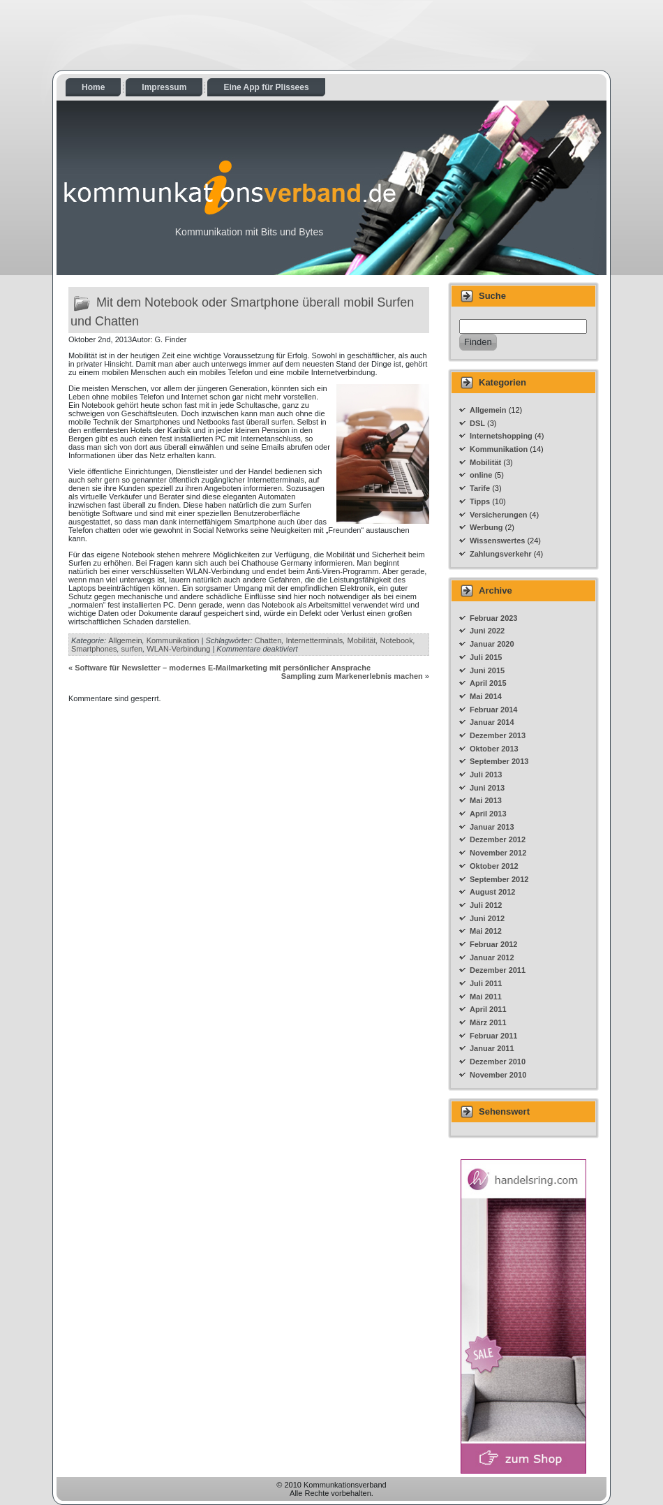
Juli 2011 (486, 983)
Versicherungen (499, 515)
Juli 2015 (486, 657)
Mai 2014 (486, 696)
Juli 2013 (486, 774)
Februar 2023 (493, 618)
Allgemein (125, 640)
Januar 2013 (492, 827)
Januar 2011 (492, 1048)
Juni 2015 (487, 670)
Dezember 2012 (498, 839)
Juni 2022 (487, 630)
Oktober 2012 (494, 866)
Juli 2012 (486, 905)
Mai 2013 (486, 800)
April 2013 (488, 813)
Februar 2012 (493, 944)
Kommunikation (173, 640)
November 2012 (498, 853)
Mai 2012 (486, 931)
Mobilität (361, 640)
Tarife (480, 488)
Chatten (268, 640)
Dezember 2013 (498, 735)
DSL (477, 423)
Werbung (486, 527)
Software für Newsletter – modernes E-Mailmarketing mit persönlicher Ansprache (223, 667)
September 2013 (499, 761)
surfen (132, 649)
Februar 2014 (493, 709)
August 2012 (492, 892)
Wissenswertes (497, 540)
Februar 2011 (493, 1036)
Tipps (480, 501)
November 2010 (498, 1075)
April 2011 (488, 1009)
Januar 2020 (492, 644)
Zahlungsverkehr (501, 554)
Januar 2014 (492, 722)
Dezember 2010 (498, 1061)
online (481, 475)
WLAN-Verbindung (178, 649)
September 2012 (499, 879)
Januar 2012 (492, 957)
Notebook (396, 640)
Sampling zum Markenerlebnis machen (352, 676)
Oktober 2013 (494, 748)
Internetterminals (314, 640)
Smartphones (94, 649)
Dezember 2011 (498, 970)
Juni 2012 (487, 918)
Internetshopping (501, 436)
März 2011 (488, 1022)
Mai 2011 (486, 996)
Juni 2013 (487, 788)
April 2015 (488, 683)
